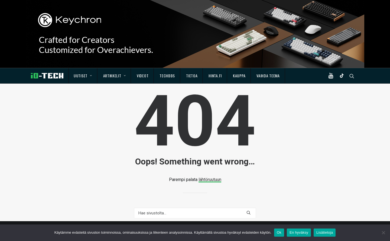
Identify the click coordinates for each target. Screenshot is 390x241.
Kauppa (239, 75)
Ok (279, 232)
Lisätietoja (324, 232)
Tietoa (191, 75)
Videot (142, 75)
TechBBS (167, 75)
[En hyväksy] (383, 232)
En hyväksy (299, 232)
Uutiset (83, 75)
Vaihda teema (268, 75)
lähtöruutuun (210, 179)
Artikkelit (114, 75)
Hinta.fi (215, 75)
